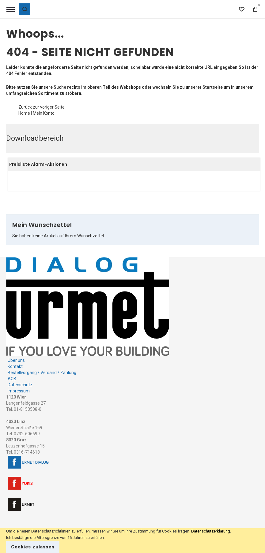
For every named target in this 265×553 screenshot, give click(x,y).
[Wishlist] (242, 9)
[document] (132, 540)
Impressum (19, 390)
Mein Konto (44, 113)
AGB (12, 378)
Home (24, 113)
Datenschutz (20, 384)
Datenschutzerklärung (210, 531)
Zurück (25, 107)
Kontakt (15, 366)
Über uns (16, 360)
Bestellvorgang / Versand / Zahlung (42, 372)
